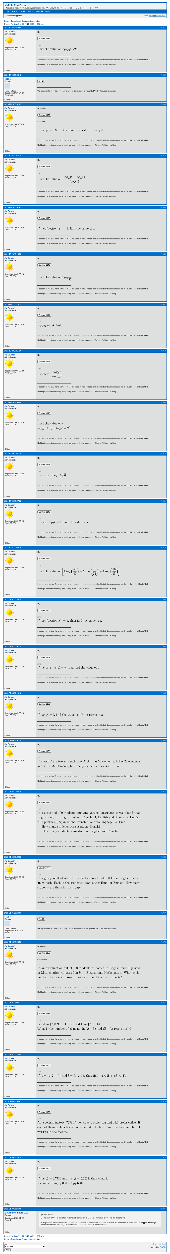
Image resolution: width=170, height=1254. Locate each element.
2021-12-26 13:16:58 (12, 254)
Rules (23, 12)
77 (23, 24)
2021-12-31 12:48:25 (12, 548)
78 (26, 24)
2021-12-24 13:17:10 (12, 156)
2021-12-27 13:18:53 (12, 304)
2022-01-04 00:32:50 (12, 740)
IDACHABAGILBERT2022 (16, 1213)
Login (47, 12)
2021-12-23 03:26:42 (12, 75)
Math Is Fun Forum (15, 5)
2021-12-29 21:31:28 (12, 454)
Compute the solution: (31, 21)
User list (14, 12)
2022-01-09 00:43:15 (12, 1157)
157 (38, 24)
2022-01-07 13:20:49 (12, 1054)
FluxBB (163, 1247)
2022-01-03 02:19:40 (12, 693)
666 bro (8, 79)
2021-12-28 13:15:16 (12, 351)
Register (39, 12)
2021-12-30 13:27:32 (12, 501)
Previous (14, 24)
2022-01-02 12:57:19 (12, 646)
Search (31, 12)
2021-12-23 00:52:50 (12, 28)
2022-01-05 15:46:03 (12, 913)
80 (31, 24)
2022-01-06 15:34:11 (12, 1003)
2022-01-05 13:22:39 (12, 857)
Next (42, 24)
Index (6, 12)
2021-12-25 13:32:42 (12, 207)
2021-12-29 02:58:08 (12, 402)
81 (33, 24)
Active (151, 16)
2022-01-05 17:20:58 (12, 942)
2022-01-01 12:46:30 (12, 599)
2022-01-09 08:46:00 (12, 1209)
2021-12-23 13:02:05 (12, 104)
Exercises (15, 21)
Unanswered (160, 16)
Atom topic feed (159, 1244)
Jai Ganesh (9, 32)
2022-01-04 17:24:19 (12, 792)
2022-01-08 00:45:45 (12, 1101)
